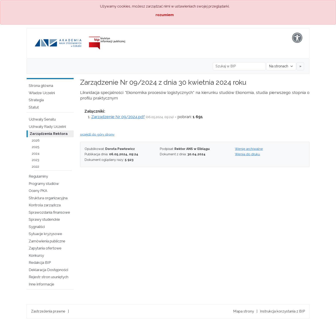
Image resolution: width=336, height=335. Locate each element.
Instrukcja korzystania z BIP (282, 311)
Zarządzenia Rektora (49, 133)
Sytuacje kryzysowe (45, 234)
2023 (35, 160)
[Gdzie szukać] (281, 66)
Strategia (36, 100)
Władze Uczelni (42, 93)
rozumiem (165, 15)
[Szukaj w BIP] (239, 66)
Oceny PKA (38, 191)
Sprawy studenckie (44, 219)
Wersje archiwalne (249, 149)
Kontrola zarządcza (45, 205)
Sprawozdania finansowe (49, 212)
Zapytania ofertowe (45, 248)
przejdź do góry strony (97, 134)
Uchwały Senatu (42, 119)
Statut (34, 107)
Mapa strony (243, 311)
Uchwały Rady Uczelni (47, 126)
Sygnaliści (37, 227)
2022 (35, 167)
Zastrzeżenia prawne (48, 311)
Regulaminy (38, 176)
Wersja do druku (247, 154)
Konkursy (36, 255)
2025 (35, 147)
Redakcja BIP (40, 262)
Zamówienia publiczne (47, 241)
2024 (35, 153)
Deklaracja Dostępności (48, 270)
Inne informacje (41, 284)
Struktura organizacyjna (48, 198)
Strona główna (41, 85)
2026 (36, 140)
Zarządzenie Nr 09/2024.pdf (118, 116)
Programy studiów (44, 183)
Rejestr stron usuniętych (48, 277)
